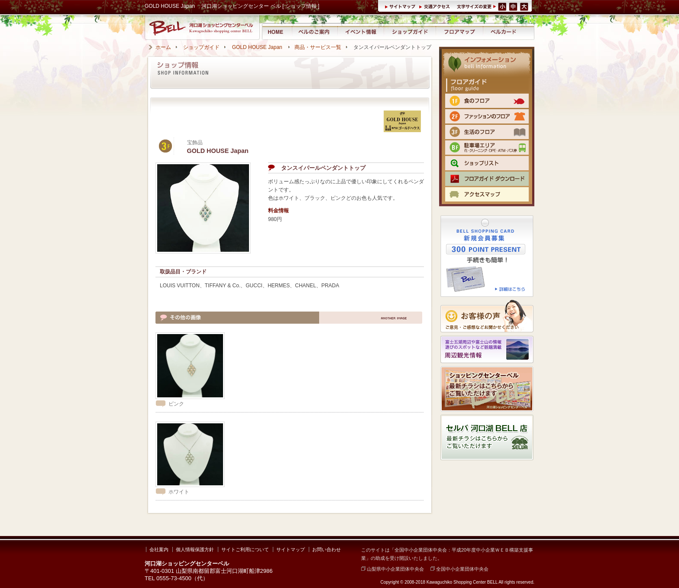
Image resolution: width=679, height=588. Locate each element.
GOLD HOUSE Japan (258, 47)
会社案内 (158, 549)
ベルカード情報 (504, 31)
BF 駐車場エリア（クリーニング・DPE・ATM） (487, 147)
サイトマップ (402, 6)
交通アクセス (436, 6)
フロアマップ (460, 31)
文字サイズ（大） (525, 6)
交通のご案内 (487, 194)
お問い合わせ (326, 549)
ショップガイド (410, 31)
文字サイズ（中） (514, 6)
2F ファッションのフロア (487, 116)
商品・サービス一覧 (317, 47)
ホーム (163, 47)
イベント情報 (360, 31)
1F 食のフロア (487, 101)
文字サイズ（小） (502, 6)
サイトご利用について (245, 549)
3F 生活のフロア (487, 132)
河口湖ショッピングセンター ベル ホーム (276, 31)
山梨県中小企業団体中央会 (392, 569)
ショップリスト (487, 163)
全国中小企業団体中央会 (459, 569)
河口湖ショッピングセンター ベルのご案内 (314, 31)
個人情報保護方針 (195, 549)
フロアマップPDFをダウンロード (487, 179)
